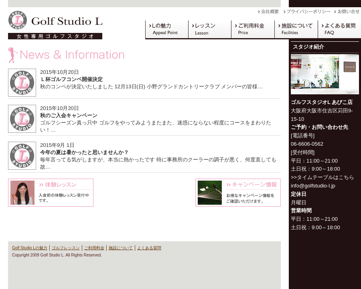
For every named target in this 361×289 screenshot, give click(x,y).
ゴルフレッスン (209, 29)
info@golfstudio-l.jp (313, 186)
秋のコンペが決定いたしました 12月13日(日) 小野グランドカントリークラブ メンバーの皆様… (151, 86)
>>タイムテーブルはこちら (322, 177)
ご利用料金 (252, 29)
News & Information (144, 55)
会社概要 (271, 13)
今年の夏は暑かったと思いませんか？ (84, 152)
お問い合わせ (347, 13)
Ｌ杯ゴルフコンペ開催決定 (71, 79)
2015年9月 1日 (57, 145)
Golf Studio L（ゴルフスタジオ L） (52, 23)
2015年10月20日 (59, 72)
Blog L (144, 193)
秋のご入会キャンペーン (68, 115)
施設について (296, 29)
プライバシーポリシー (309, 13)
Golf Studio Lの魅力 (166, 29)
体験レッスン (50, 193)
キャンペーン (238, 193)
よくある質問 (339, 29)
